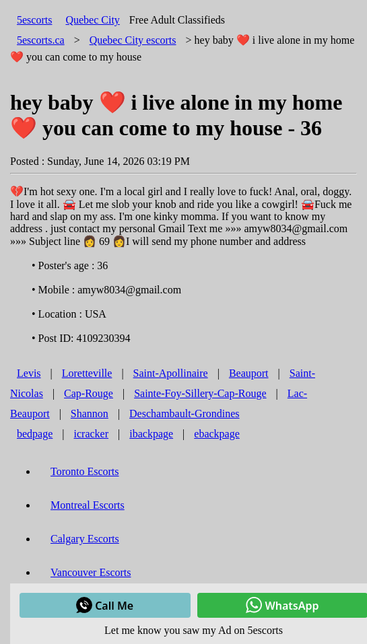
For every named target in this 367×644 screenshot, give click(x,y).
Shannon (89, 413)
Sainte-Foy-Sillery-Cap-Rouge (200, 393)
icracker (91, 433)
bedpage (35, 433)
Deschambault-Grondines (184, 413)
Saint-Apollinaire (170, 373)
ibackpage (151, 433)
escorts (133, 40)
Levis (29, 373)
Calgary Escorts (85, 538)
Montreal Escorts (88, 505)
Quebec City (92, 20)
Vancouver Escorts (91, 572)
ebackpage (217, 433)
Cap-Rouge (88, 393)
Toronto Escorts (85, 471)
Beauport (249, 373)
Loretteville (87, 373)
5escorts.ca (41, 40)
